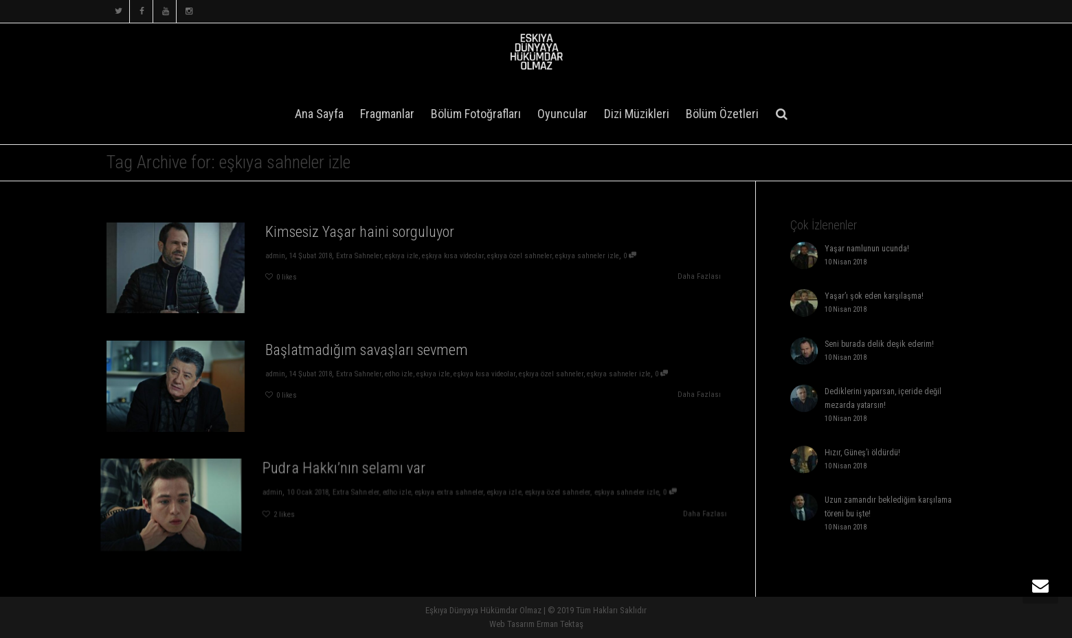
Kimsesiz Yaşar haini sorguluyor (359, 231)
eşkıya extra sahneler (444, 494)
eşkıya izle (401, 255)
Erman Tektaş (560, 624)
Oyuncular (562, 113)
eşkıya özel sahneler (522, 255)
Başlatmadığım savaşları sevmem (366, 349)
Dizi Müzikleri (636, 113)
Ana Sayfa (319, 113)
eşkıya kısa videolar (453, 255)
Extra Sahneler (358, 255)
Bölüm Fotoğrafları (476, 113)
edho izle (398, 373)
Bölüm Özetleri (722, 113)
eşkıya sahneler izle (590, 255)
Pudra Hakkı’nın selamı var (352, 472)
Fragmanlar (387, 113)
